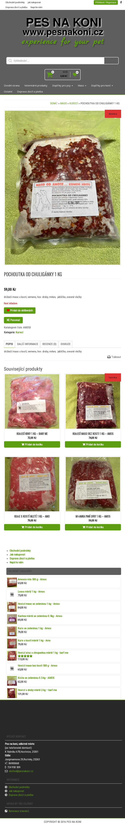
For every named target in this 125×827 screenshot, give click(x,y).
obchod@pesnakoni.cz (21, 771)
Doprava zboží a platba (16, 7)
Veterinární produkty (35, 85)
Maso (82, 85)
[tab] (9, 344)
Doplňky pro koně (102, 85)
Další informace (27, 344)
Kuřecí (73, 103)
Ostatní (8, 91)
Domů (53, 103)
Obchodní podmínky (15, 2)
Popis (9, 344)
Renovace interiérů (19, 811)
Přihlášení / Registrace (105, 2)
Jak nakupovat (34, 2)
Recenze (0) (49, 344)
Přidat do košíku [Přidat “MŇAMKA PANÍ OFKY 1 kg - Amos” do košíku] (95, 527)
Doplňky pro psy (62, 85)
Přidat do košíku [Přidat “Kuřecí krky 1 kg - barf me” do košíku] (33, 444)
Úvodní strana (12, 85)
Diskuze (65, 344)
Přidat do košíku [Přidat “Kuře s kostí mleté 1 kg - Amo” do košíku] (33, 527)
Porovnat (15, 320)
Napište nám (36, 7)
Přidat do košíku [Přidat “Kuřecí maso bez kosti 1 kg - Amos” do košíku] (95, 444)
